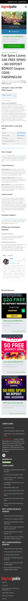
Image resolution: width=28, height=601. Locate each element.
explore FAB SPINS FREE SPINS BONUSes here (12, 148)
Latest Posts (10, 255)
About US (4, 582)
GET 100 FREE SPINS (14, 46)
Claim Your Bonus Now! (17, 413)
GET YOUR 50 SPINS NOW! (16, 372)
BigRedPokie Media (15, 263)
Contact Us (5, 585)
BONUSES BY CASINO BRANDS (9, 52)
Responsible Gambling (8, 592)
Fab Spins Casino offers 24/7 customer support (13, 218)
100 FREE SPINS (21, 133)
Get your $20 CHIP (18, 331)
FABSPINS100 (21, 135)
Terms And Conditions (7, 595)
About (4, 255)
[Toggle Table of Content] (13, 96)
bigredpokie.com (8, 439)
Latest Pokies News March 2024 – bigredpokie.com (11, 589)
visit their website (20, 155)
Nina (11, 259)
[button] (26, 7)
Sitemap (4, 598)
